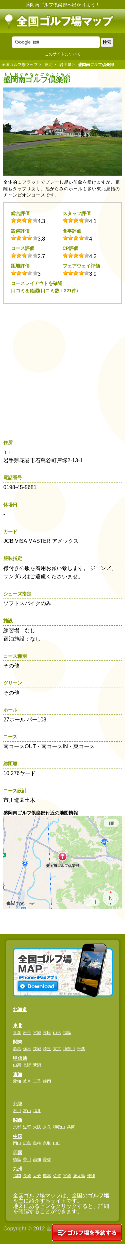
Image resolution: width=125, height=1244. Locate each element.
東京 (57, 1048)
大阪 (37, 1127)
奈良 (47, 1127)
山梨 (17, 1065)
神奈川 (69, 1048)
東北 (48, 64)
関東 (17, 1042)
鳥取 (47, 1143)
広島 (27, 1143)
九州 (17, 1168)
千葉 (81, 1048)
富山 (27, 1110)
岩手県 (65, 64)
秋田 (47, 1032)
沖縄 (91, 1175)
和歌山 (59, 1127)
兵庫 (71, 1127)
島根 (37, 1143)
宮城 (37, 1032)
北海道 (20, 1009)
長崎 (27, 1175)
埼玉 (47, 1048)
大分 (37, 1175)
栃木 (27, 1048)
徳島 (17, 1159)
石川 (17, 1110)
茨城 (37, 1048)
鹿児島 (79, 1175)
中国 (17, 1136)
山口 (57, 1143)
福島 (67, 1032)
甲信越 (20, 1058)
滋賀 (27, 1127)
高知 (37, 1159)
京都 (17, 1127)
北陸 (17, 1103)
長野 (27, 1065)
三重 (37, 1081)
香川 (27, 1159)
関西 (17, 1120)
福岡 (17, 1175)
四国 (17, 1152)
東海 (17, 1074)
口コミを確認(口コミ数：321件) (44, 290)
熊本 (47, 1175)
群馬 (17, 1048)
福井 (37, 1110)
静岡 (47, 1081)
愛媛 (47, 1159)
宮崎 (67, 1175)
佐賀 (57, 1175)
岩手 (27, 1032)
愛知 (17, 1081)
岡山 (17, 1143)
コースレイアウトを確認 (36, 283)
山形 (57, 1032)
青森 (17, 1032)
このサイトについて (63, 54)
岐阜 (27, 1081)
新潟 (37, 1065)
